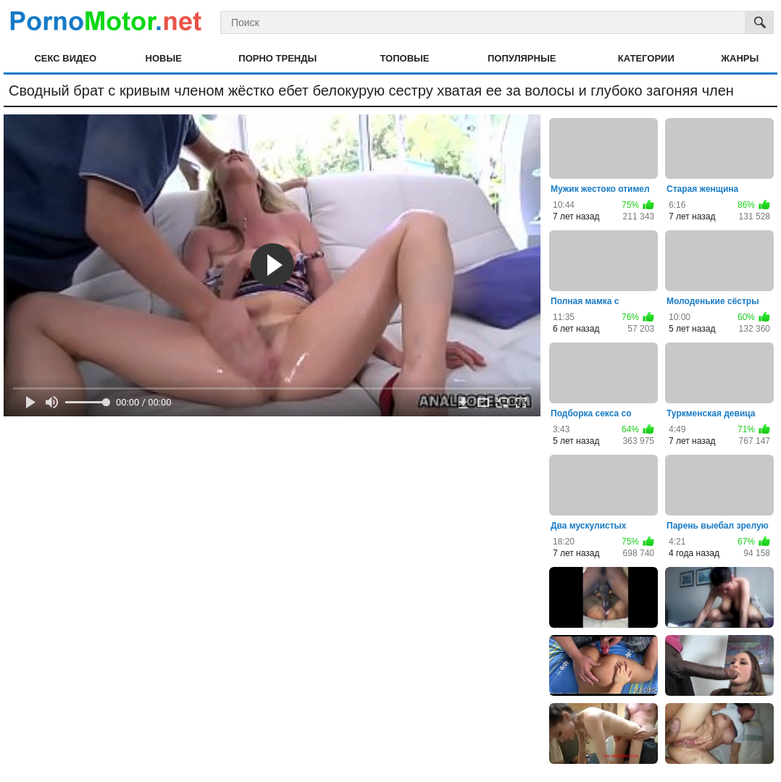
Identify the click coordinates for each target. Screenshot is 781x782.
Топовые (404, 58)
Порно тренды (277, 58)
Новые (164, 58)
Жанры (740, 58)
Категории (646, 58)
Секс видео (65, 58)
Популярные (522, 58)
